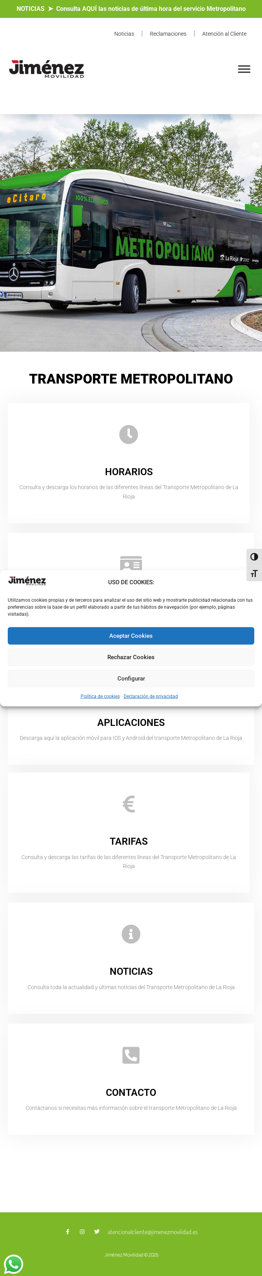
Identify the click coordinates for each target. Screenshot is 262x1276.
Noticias (124, 34)
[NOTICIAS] (131, 934)
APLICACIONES (131, 722)
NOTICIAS (31, 8)
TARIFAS (129, 841)
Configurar (131, 678)
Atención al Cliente (224, 34)
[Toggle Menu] (244, 69)
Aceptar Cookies (131, 635)
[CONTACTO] (131, 1055)
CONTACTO (131, 1092)
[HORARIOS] (128, 434)
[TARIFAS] (128, 804)
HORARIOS (129, 471)
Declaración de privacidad (151, 696)
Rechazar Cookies (131, 657)
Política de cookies (100, 696)
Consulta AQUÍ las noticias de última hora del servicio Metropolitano (151, 8)
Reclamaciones (168, 34)
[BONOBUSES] (131, 564)
